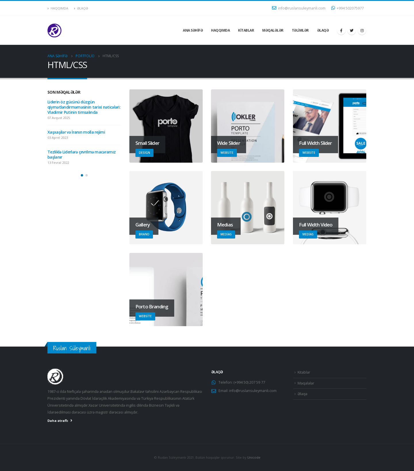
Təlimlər (300, 30)
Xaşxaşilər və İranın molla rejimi (76, 132)
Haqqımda (57, 8)
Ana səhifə (193, 30)
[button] (82, 175)
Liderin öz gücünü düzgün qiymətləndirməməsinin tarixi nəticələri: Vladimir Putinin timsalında (83, 107)
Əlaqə (81, 8)
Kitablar (246, 30)
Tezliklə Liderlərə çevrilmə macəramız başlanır (81, 154)
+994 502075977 (347, 8)
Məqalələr (272, 30)
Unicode (253, 457)
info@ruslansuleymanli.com (298, 8)
